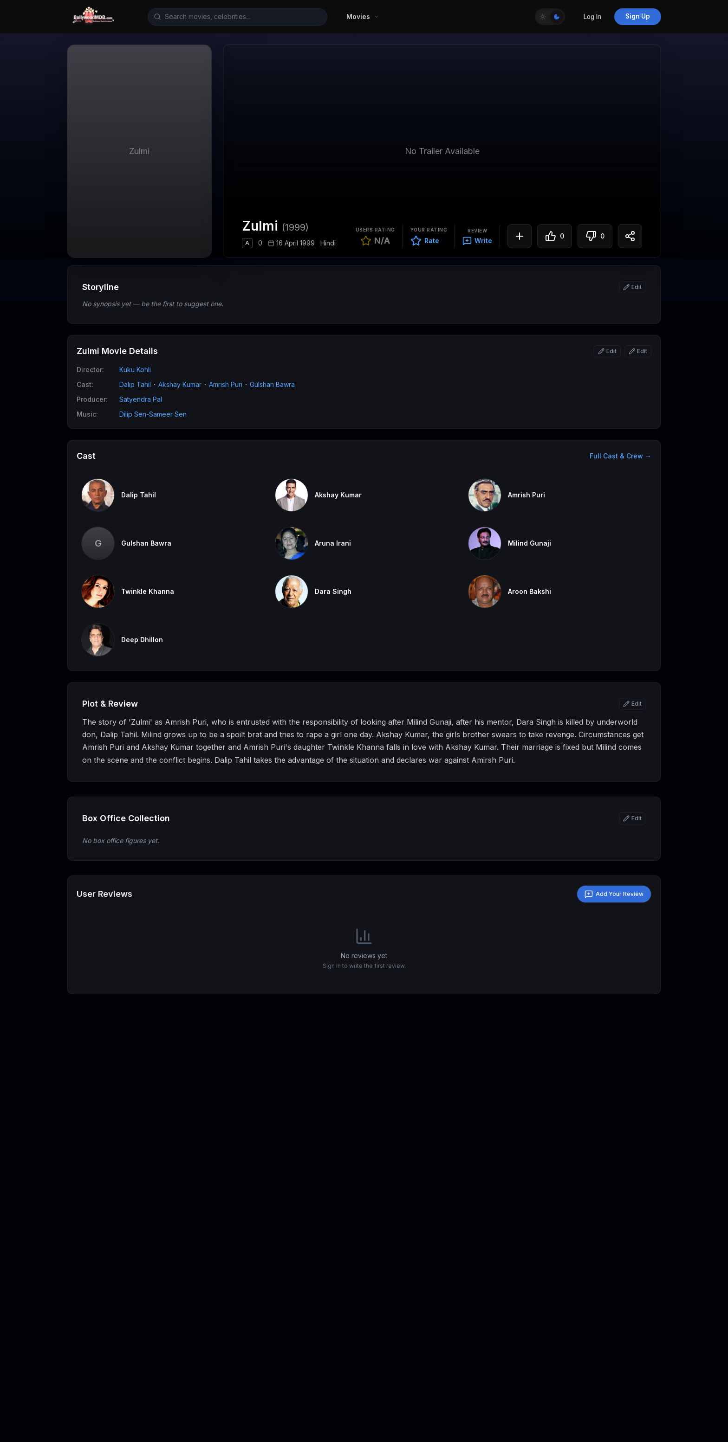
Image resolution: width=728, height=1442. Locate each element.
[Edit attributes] (637, 351)
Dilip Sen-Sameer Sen (153, 414)
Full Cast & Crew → (620, 456)
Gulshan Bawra (272, 384)
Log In (592, 16)
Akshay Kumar (180, 384)
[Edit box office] (632, 818)
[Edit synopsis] (632, 287)
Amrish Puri (225, 384)
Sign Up (637, 16)
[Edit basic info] (607, 351)
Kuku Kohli (135, 369)
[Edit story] (632, 704)
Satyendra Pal (140, 399)
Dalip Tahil (135, 384)
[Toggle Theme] (550, 16)
